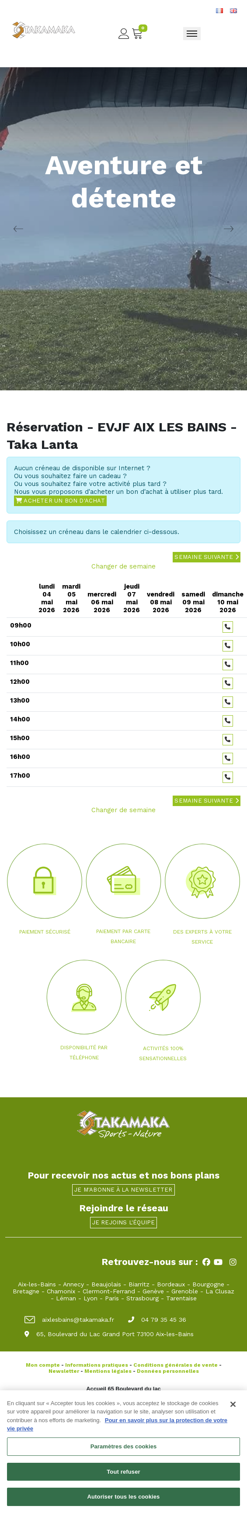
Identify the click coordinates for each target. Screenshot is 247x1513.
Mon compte (43, 1365)
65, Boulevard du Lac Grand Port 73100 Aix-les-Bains (109, 1333)
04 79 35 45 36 (157, 1319)
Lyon (90, 1298)
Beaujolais (106, 1284)
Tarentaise (181, 1298)
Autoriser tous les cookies (123, 1500)
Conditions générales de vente (175, 1365)
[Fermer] (233, 1407)
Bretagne (26, 1291)
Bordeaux (171, 1284)
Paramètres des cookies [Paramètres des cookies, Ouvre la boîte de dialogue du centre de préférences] (123, 1450)
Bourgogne (208, 1284)
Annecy (73, 1284)
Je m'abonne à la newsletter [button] (123, 1189)
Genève (153, 1291)
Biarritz (139, 1284)
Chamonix (61, 1291)
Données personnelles (168, 1371)
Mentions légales (108, 1371)
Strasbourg (142, 1298)
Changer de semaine (123, 566)
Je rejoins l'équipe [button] (123, 1222)
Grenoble (184, 1291)
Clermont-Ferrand (109, 1291)
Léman (66, 1298)
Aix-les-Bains (37, 1284)
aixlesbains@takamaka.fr (69, 1319)
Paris (112, 1298)
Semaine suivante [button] (206, 557)
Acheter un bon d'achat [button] (60, 500)
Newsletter (64, 1371)
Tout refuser (123, 1475)
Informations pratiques (96, 1365)
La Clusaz (219, 1291)
